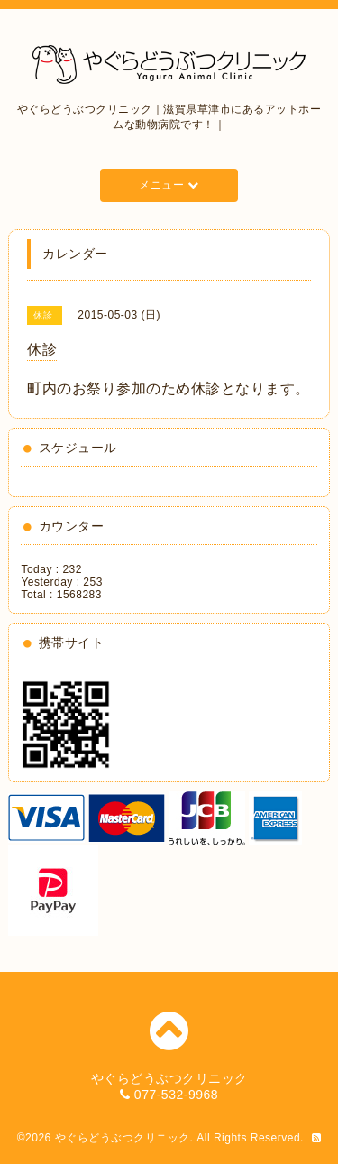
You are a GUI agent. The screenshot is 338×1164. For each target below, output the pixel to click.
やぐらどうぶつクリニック (122, 1138)
